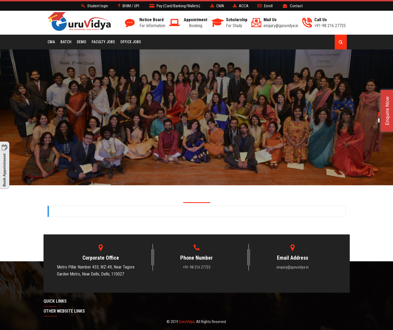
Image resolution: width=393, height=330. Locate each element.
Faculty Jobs (103, 42)
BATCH (65, 42)
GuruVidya (186, 321)
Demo (81, 42)
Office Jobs (130, 42)
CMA (51, 42)
